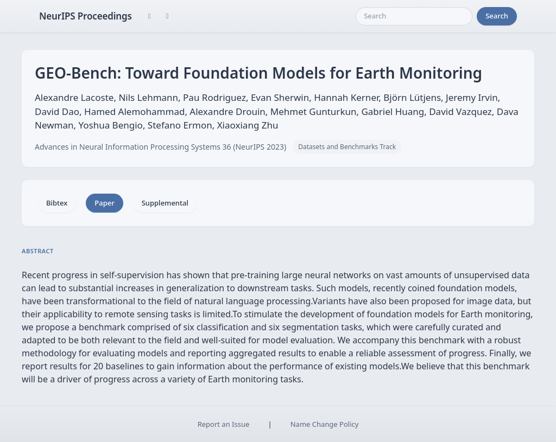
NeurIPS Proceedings (85, 16)
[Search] (414, 16)
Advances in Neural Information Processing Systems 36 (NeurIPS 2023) (160, 147)
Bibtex (56, 203)
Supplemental (165, 203)
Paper (104, 203)
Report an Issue (224, 424)
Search (496, 16)
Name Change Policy (324, 424)
